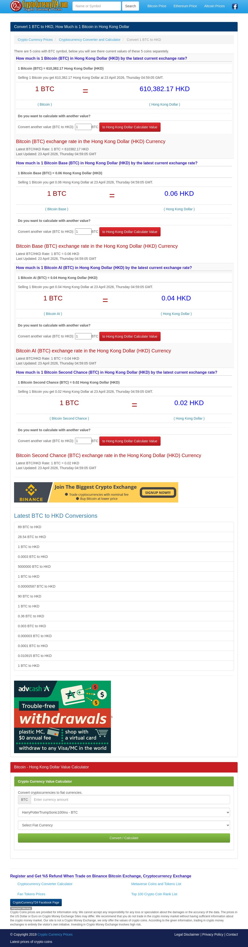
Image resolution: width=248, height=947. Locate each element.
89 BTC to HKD (29, 527)
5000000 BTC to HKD (34, 566)
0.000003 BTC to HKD (35, 636)
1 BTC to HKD (28, 547)
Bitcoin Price (156, 6)
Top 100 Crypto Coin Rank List (154, 894)
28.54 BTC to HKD (32, 537)
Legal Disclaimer (186, 934)
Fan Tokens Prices (31, 894)
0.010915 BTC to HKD (35, 656)
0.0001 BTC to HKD (33, 646)
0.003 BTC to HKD (32, 626)
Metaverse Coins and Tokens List (156, 884)
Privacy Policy (212, 934)
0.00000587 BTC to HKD (36, 586)
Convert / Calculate (123, 838)
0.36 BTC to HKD (31, 616)
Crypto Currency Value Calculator (45, 781)
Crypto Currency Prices (55, 934)
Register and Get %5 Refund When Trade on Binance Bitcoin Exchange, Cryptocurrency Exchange (100, 876)
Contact (232, 934)
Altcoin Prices (214, 6)
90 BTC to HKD (29, 596)
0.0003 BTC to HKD (33, 557)
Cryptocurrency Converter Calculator (44, 884)
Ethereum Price (185, 6)
